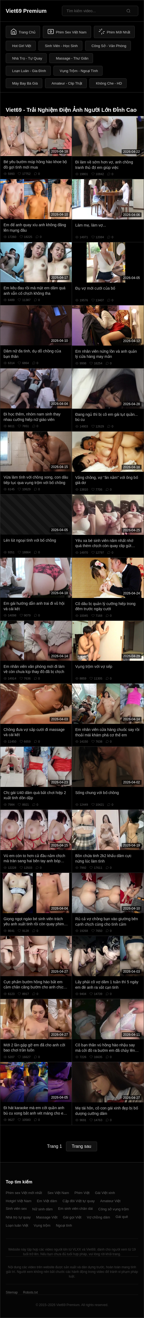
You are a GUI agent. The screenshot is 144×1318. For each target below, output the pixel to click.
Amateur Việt (110, 1201)
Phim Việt (81, 1193)
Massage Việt (46, 1217)
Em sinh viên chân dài (75, 1209)
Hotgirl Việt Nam (18, 1201)
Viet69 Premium (26, 11)
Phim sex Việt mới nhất (24, 1193)
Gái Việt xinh (105, 1193)
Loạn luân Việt (17, 1225)
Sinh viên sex (16, 1209)
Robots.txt (30, 1292)
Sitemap (12, 1292)
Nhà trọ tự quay (18, 1217)
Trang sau (81, 1146)
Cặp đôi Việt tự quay (78, 1201)
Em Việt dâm (47, 1201)
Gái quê (122, 1217)
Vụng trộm (42, 1225)
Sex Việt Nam (58, 1193)
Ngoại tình (64, 1225)
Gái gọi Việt (72, 1217)
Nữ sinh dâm (42, 1209)
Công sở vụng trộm (113, 1209)
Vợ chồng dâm (98, 1217)
